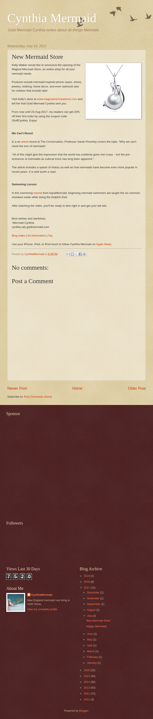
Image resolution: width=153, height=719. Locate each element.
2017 (87, 587)
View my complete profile (42, 609)
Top (50, 235)
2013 (87, 687)
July (89, 615)
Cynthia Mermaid (51, 18)
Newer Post (17, 388)
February (93, 657)
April (90, 645)
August (91, 609)
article (25, 141)
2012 (87, 693)
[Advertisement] (47, 465)
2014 (87, 682)
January (92, 662)
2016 (87, 670)
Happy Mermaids (96, 626)
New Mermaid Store (98, 620)
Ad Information (36, 235)
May (90, 639)
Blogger (83, 710)
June (90, 633)
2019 (87, 575)
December (93, 592)
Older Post (137, 388)
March (91, 651)
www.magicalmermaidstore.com (57, 99)
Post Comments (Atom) (38, 396)
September (94, 604)
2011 (87, 699)
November (93, 598)
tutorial (38, 193)
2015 (87, 676)
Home (77, 388)
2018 (87, 581)
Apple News (103, 244)
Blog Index (18, 235)
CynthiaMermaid (41, 594)
